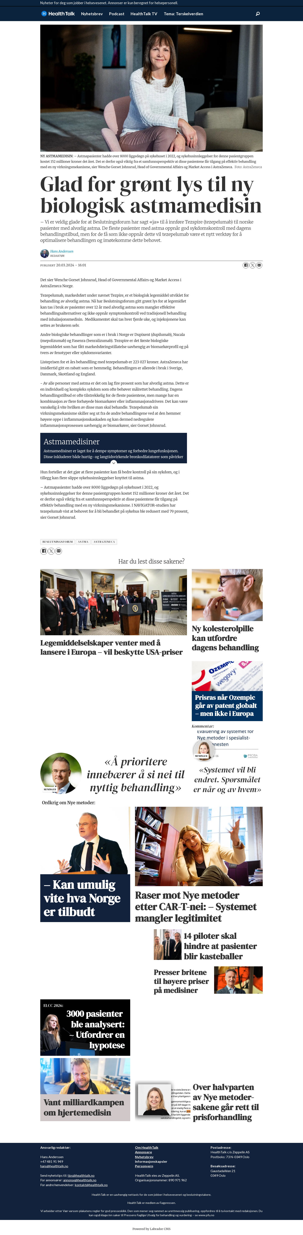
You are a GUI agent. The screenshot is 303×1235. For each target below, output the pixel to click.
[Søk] (257, 13)
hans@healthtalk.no (54, 1166)
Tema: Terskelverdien (183, 13)
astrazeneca (104, 542)
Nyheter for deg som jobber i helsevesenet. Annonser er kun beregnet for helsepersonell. (109, 3)
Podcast (116, 13)
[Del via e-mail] (259, 265)
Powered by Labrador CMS (151, 1229)
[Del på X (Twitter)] (252, 265)
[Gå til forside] (58, 14)
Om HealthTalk (146, 1147)
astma (83, 542)
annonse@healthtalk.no (79, 1180)
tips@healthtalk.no (81, 1175)
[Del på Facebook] (246, 265)
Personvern (144, 1166)
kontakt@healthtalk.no (91, 1185)
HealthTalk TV (144, 13)
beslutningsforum (58, 542)
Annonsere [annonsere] (143, 1152)
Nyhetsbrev (92, 13)
